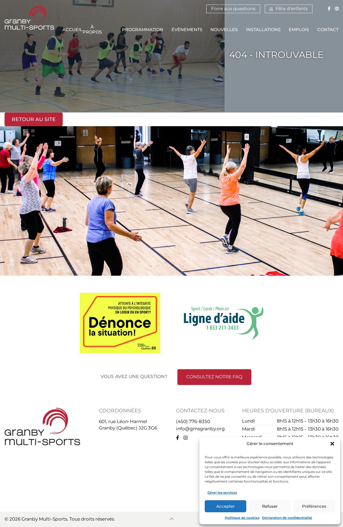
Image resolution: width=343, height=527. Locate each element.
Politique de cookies (242, 518)
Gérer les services (222, 493)
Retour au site (34, 119)
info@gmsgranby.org (200, 428)
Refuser (270, 506)
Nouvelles (224, 29)
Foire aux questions (233, 8)
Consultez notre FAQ (214, 376)
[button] (332, 443)
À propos (92, 29)
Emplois (299, 29)
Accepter (225, 506)
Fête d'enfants (289, 8)
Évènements (187, 29)
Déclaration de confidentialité (287, 518)
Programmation (142, 29)
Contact (327, 29)
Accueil (72, 29)
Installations (263, 29)
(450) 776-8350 (193, 421)
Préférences (314, 506)
